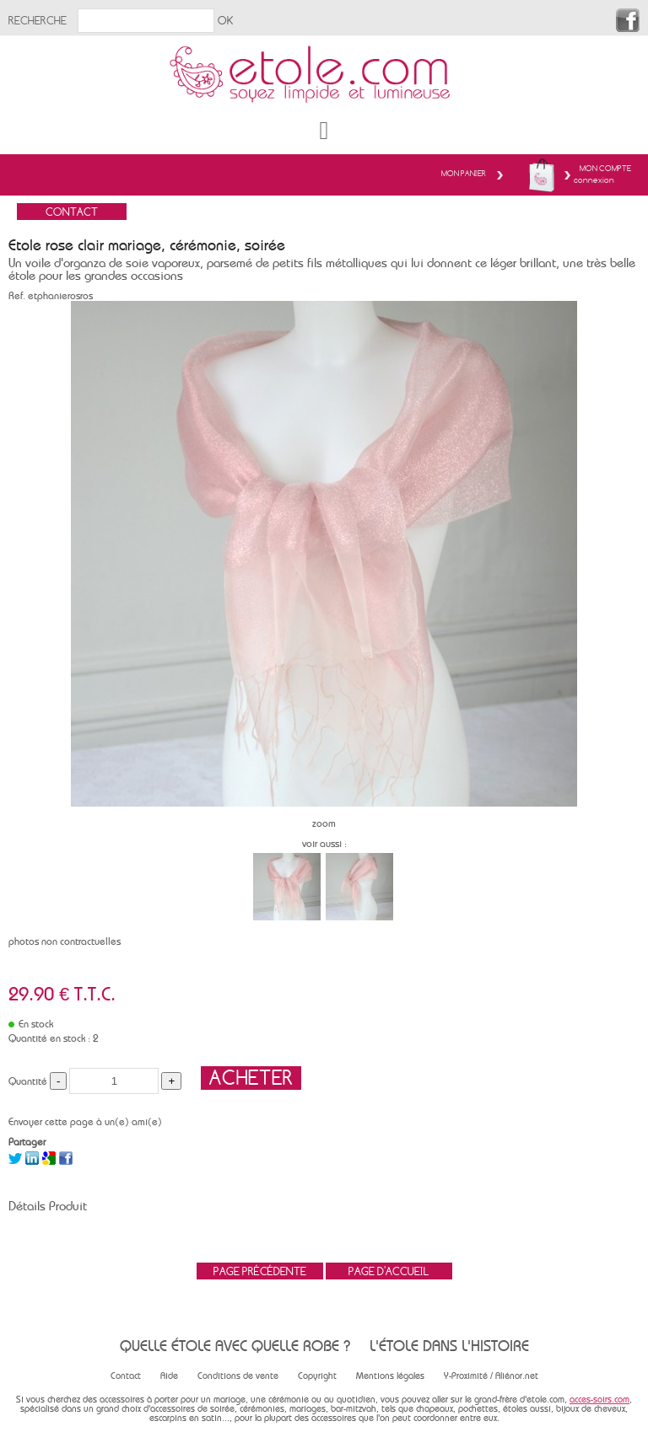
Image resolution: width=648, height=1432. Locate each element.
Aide (169, 1375)
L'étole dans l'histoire (449, 1345)
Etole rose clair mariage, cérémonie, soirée (146, 245)
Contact (126, 1375)
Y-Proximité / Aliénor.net (491, 1375)
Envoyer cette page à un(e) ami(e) (85, 1122)
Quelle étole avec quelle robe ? (235, 1345)
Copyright (317, 1375)
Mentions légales (390, 1375)
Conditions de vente (237, 1375)
